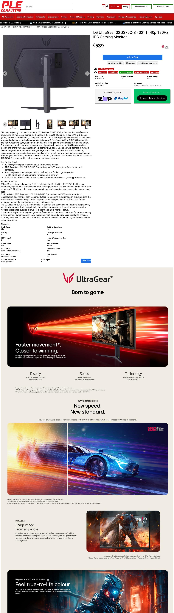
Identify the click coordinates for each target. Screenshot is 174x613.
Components (53, 17)
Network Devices (145, 17)
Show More (86, 261)
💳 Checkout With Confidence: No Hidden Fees (95, 23)
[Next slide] (87, 73)
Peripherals (111, 17)
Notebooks (40, 17)
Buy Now (130, 63)
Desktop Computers (25, 17)
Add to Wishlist (115, 63)
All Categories (7, 17)
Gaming (64, 17)
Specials (158, 17)
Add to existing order (147, 63)
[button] (12, 124)
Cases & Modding (77, 17)
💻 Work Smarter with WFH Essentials (48, 23)
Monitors (100, 17)
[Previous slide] (5, 73)
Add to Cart (132, 57)
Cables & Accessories (127, 17)
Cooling (90, 17)
